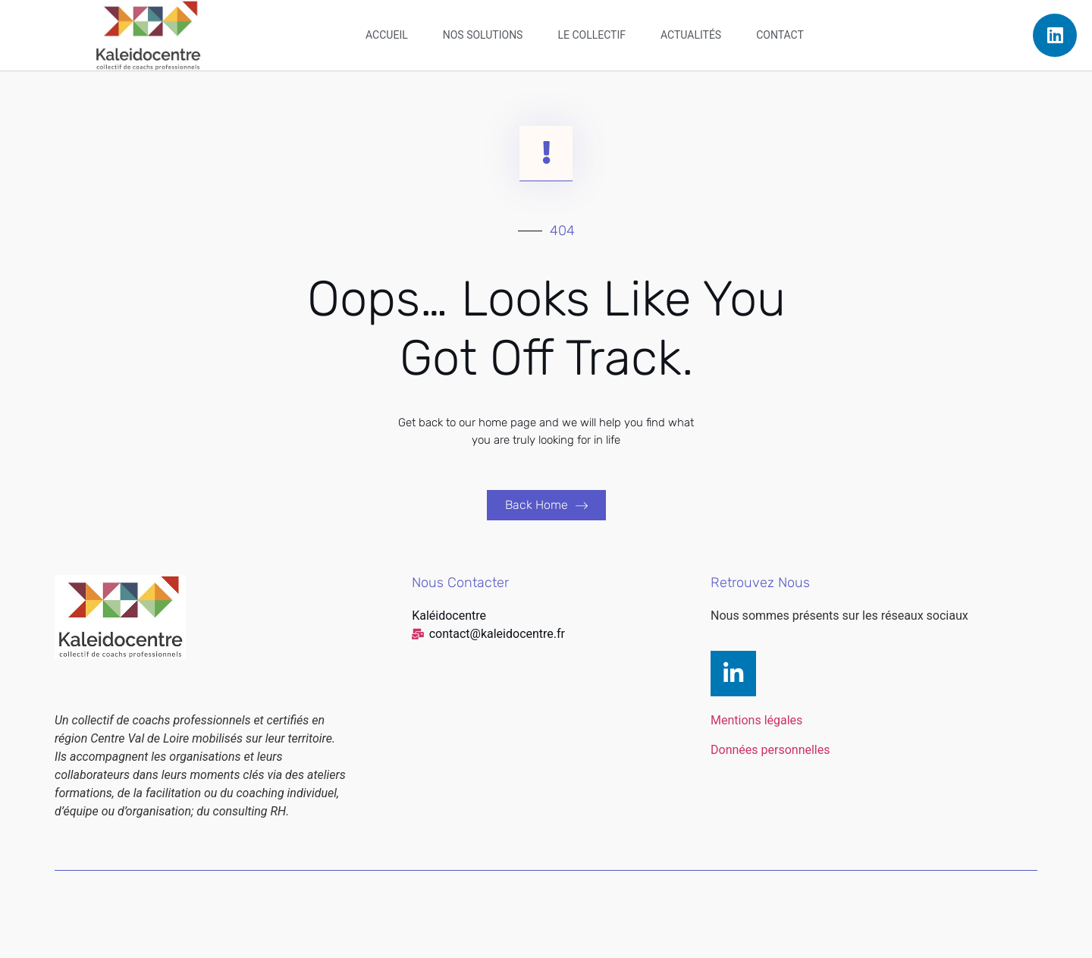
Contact (780, 35)
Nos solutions (483, 35)
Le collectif (591, 35)
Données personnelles (770, 750)
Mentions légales (756, 720)
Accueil (387, 35)
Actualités (691, 35)
